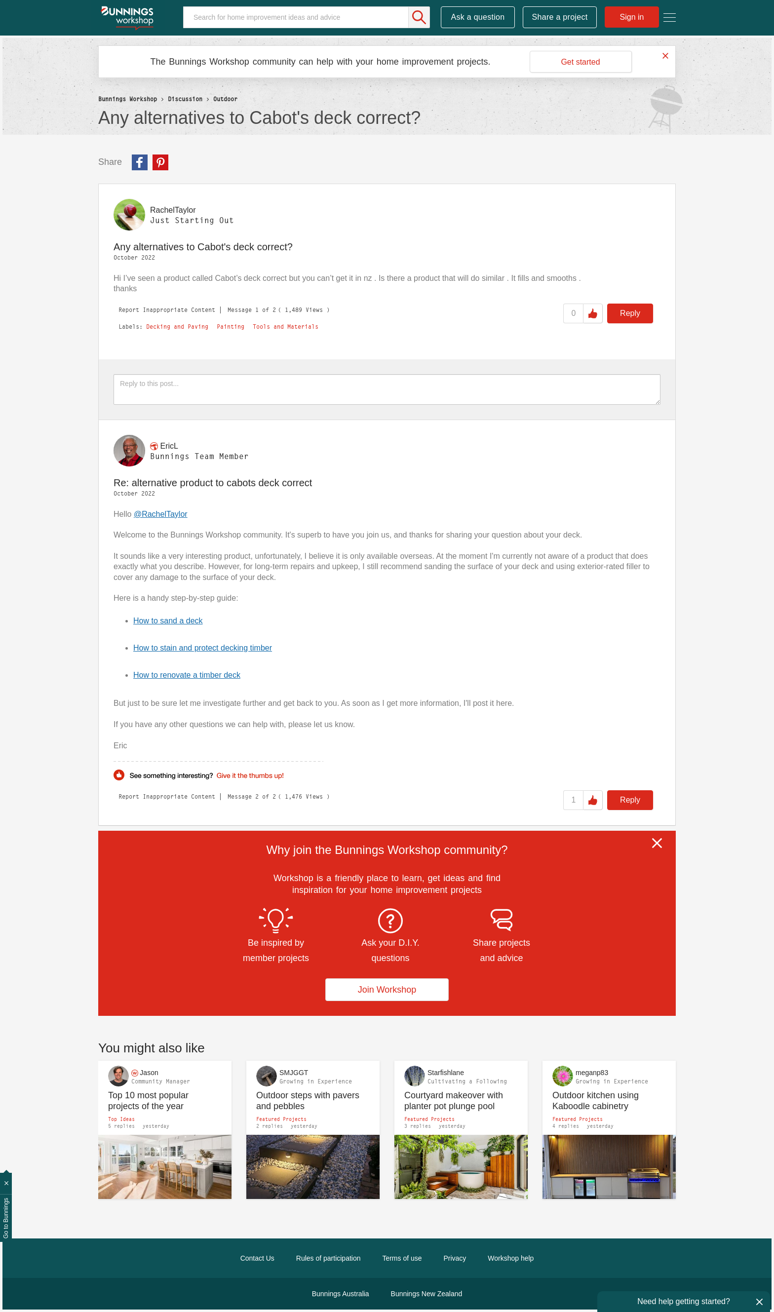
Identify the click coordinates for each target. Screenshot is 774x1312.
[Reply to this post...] (387, 389)
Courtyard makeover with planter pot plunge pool (453, 1101)
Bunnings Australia (340, 1294)
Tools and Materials (285, 327)
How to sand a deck (168, 621)
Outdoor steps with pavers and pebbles (307, 1101)
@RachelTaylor (161, 514)
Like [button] (592, 313)
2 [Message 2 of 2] (257, 796)
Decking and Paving (177, 327)
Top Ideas (121, 1119)
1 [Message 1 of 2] (257, 309)
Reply (630, 313)
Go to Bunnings (5, 1218)
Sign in (632, 17)
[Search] (306, 17)
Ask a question (477, 17)
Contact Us (257, 1258)
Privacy (454, 1258)
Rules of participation (328, 1258)
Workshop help (511, 1258)
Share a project (560, 17)
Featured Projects (281, 1119)
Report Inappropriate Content (166, 309)
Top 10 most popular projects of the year (148, 1101)
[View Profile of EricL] (169, 446)
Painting (230, 327)
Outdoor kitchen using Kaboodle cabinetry (595, 1101)
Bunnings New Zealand (427, 1294)
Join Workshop (387, 990)
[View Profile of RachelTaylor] (172, 210)
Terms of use (402, 1258)
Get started (580, 62)
